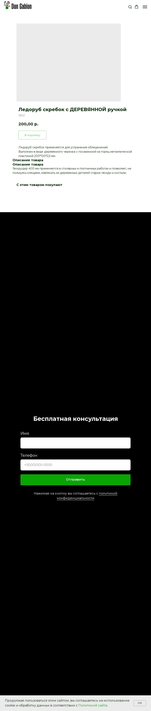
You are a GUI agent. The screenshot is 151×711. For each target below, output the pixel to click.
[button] (130, 7)
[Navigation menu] (145, 6)
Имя (24, 433)
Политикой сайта (92, 705)
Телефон (28, 455)
